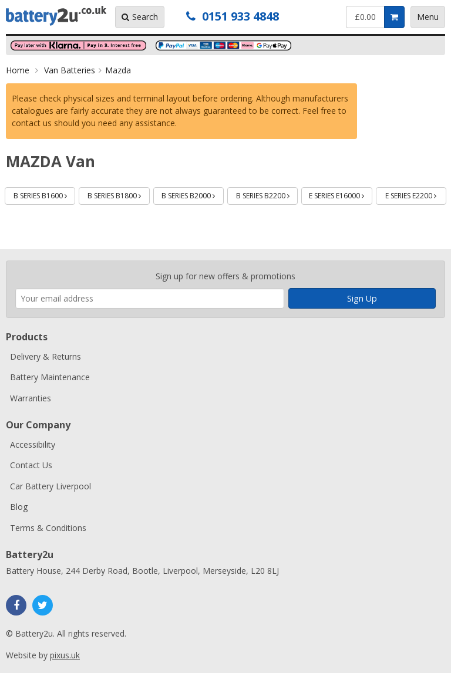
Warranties (30, 398)
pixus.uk (65, 655)
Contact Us (31, 465)
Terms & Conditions (48, 527)
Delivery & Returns (45, 356)
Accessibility (32, 444)
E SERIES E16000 (340, 194)
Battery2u (56, 16)
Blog (19, 506)
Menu (428, 16)
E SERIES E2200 (415, 194)
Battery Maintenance (50, 377)
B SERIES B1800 (118, 194)
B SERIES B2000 (192, 194)
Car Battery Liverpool (50, 486)
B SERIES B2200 (267, 194)
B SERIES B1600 (45, 194)
